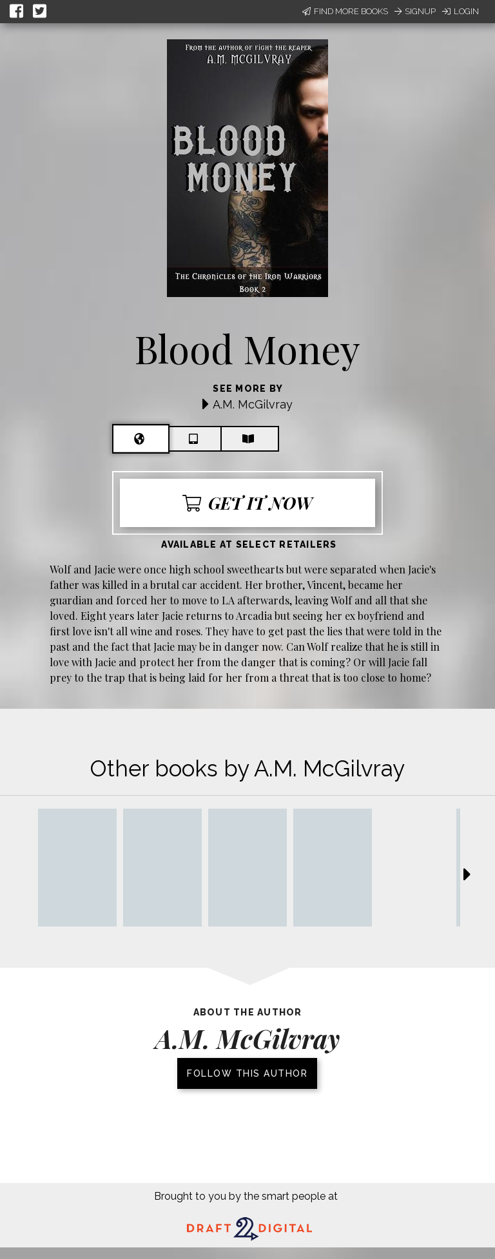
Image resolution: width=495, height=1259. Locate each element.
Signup (415, 11)
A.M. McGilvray (253, 404)
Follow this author (247, 1073)
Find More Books (345, 11)
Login (460, 11)
